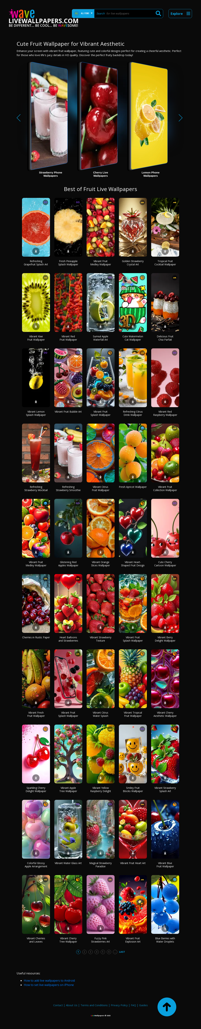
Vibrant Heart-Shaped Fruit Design (133, 563)
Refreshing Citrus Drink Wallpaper (133, 413)
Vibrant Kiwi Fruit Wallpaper (36, 338)
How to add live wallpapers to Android (49, 981)
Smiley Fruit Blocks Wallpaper (133, 789)
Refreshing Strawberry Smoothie (68, 488)
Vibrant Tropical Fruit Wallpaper (133, 714)
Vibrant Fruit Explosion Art (133, 940)
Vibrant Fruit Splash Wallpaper (100, 413)
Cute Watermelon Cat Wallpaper (133, 338)
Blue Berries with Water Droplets (165, 940)
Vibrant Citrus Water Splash (100, 714)
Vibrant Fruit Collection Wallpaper (165, 488)
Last (122, 951)
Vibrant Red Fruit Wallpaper (68, 338)
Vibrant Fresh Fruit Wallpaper (36, 714)
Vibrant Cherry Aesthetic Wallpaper (165, 714)
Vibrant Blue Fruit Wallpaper (165, 864)
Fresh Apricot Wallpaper (133, 487)
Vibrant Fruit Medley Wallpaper (100, 262)
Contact (58, 1005)
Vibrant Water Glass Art (68, 863)
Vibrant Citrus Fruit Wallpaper (100, 488)
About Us (71, 1005)
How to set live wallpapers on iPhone (49, 985)
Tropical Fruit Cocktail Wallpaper (165, 262)
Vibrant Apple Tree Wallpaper (68, 789)
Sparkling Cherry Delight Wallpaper (36, 789)
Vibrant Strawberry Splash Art (165, 789)
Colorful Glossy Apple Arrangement (36, 864)
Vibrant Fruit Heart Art (133, 863)
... (115, 951)
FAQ (133, 1005)
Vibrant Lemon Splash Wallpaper (36, 413)
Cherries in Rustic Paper (36, 637)
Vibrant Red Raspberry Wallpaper (165, 413)
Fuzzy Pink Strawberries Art (100, 940)
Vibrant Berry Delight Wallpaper (165, 639)
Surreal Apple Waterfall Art (100, 338)
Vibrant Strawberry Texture (100, 639)
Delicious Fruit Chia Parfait (165, 338)
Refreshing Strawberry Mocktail (36, 488)
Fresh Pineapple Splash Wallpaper (68, 262)
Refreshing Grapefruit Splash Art (36, 262)
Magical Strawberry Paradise (100, 864)
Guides (143, 1005)
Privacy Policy (119, 1005)
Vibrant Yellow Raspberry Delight (100, 789)
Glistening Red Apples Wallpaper (68, 563)
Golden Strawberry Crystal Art (133, 262)
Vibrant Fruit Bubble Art (68, 411)
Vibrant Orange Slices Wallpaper (100, 563)
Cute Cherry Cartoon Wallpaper (165, 563)
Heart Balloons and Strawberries (68, 639)
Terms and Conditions (94, 1005)
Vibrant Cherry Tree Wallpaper (68, 940)
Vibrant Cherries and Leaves (36, 940)
